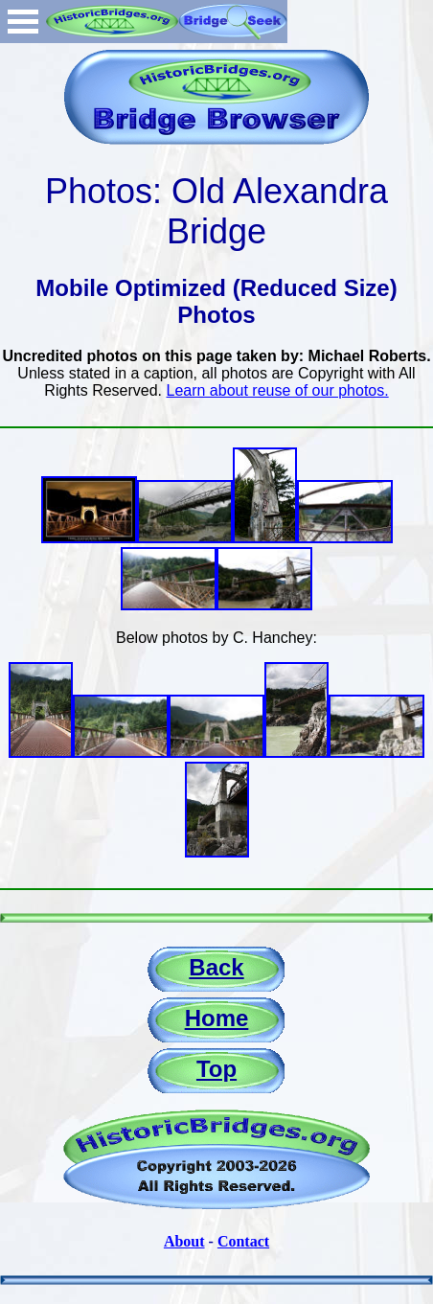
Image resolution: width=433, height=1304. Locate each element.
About (184, 1241)
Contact (243, 1241)
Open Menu (23, 21)
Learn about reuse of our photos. (278, 390)
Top (216, 1069)
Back (216, 967)
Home (217, 1018)
